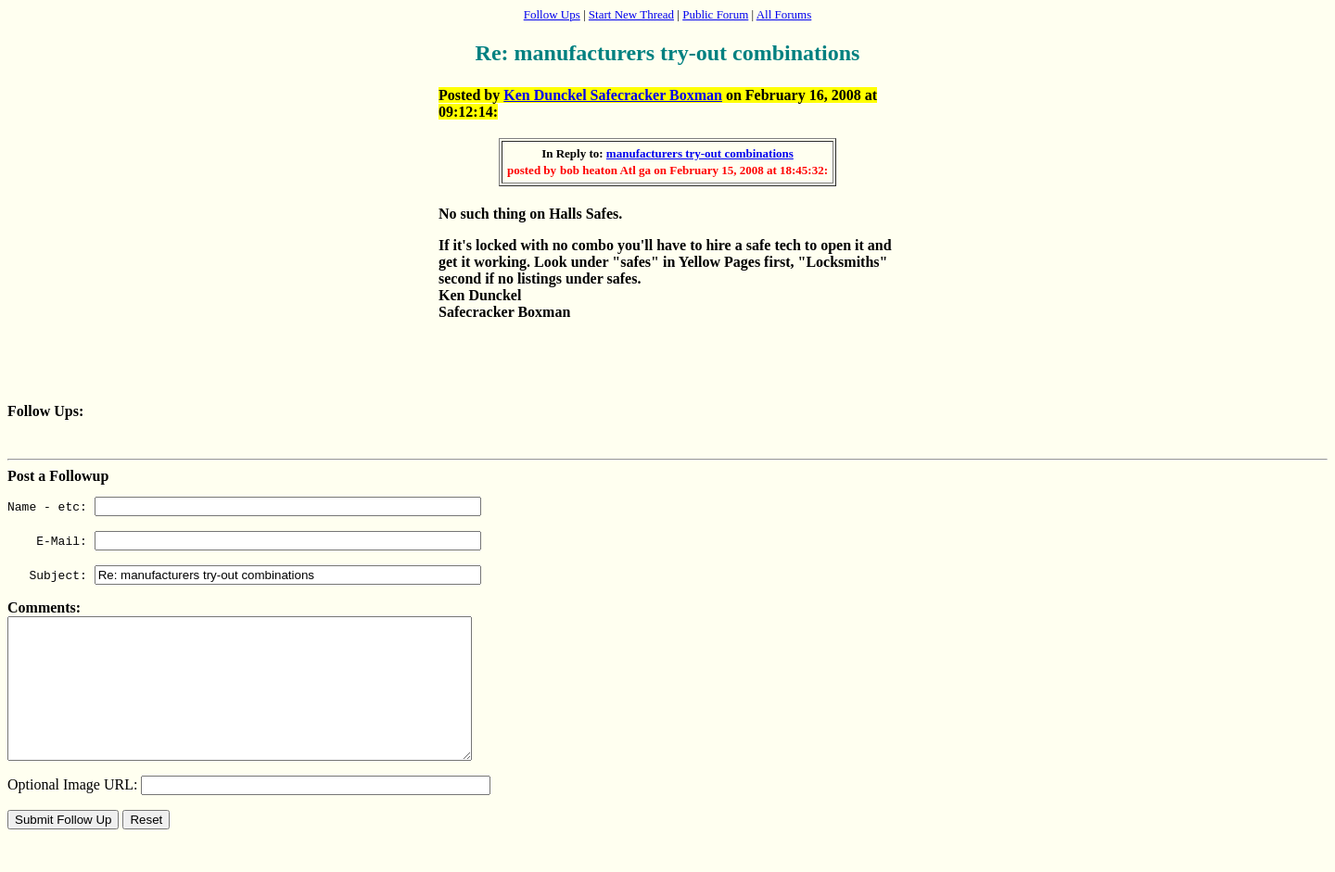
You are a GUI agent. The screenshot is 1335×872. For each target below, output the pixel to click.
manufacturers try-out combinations (700, 153)
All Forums (784, 14)
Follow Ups (552, 14)
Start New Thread (631, 14)
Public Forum (715, 14)
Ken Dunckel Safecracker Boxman (612, 95)
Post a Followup (57, 476)
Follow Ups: (45, 411)
